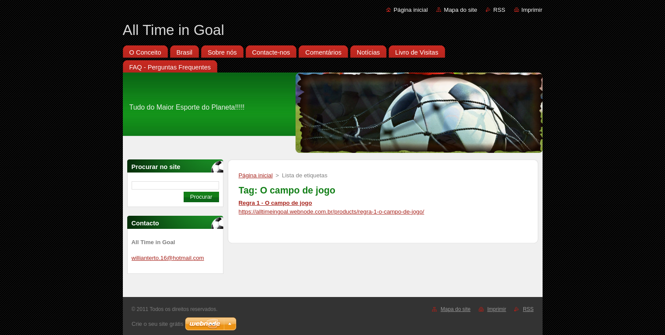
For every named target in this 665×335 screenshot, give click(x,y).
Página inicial (410, 10)
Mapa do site (460, 10)
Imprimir (532, 10)
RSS (499, 10)
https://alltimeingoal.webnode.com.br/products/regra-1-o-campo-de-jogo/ (332, 211)
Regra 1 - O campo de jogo (275, 203)
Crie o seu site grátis (158, 324)
